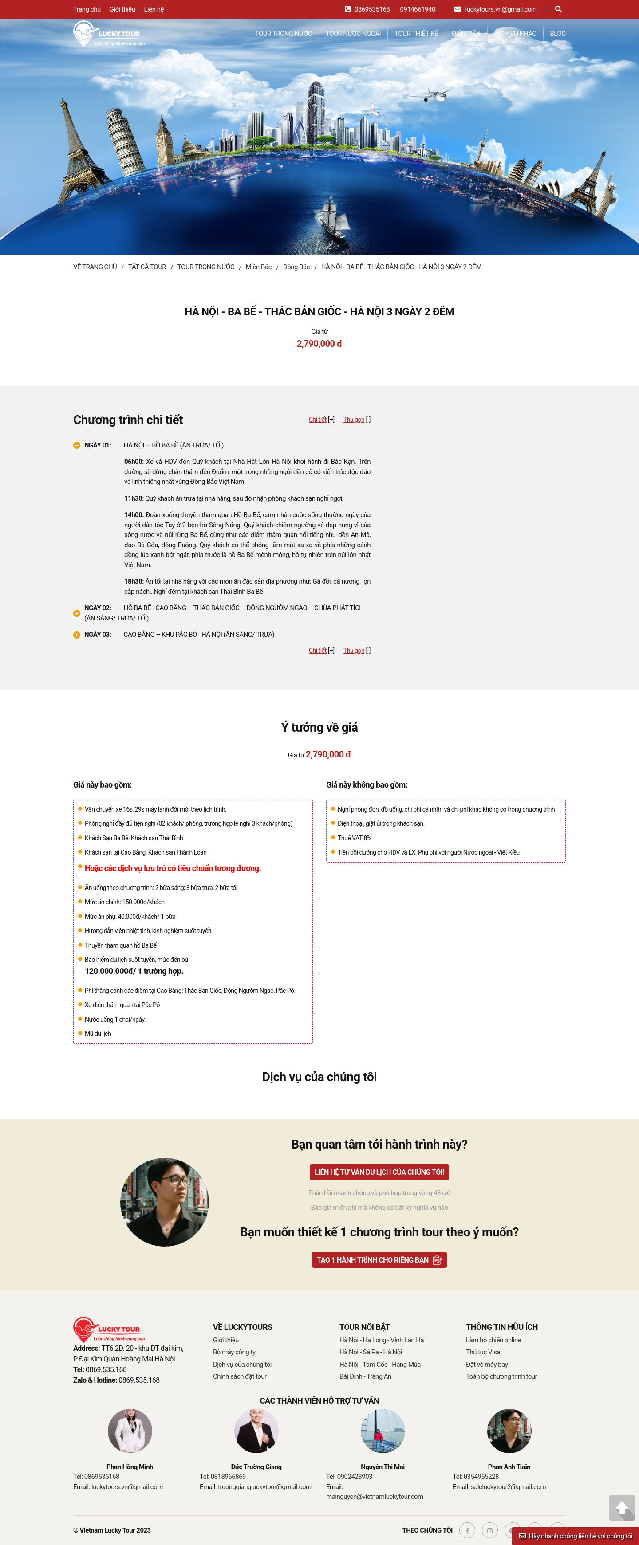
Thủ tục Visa (483, 1352)
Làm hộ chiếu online (493, 1340)
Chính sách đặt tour (240, 1376)
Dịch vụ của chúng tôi (242, 1365)
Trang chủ (87, 9)
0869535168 (372, 9)
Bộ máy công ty (234, 1352)
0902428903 (354, 1477)
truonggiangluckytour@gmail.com (265, 1487)
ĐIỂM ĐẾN (466, 34)
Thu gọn (353, 419)
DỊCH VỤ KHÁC (515, 34)
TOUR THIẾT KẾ (416, 34)
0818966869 (228, 1477)
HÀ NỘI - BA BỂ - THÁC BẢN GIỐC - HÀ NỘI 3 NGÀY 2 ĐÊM (401, 267)
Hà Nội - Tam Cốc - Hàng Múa (380, 1365)
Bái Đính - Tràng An (365, 1376)
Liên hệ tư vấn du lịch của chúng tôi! (379, 1172)
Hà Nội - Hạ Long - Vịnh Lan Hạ (381, 1340)
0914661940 (417, 9)
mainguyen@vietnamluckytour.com (374, 1497)
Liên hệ (154, 9)
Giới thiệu (122, 9)
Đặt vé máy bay (487, 1365)
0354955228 (481, 1477)
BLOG (558, 34)
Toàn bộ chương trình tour (501, 1376)
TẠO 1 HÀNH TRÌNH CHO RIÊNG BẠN (373, 1260)
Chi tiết (318, 419)
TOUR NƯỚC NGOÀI (353, 34)
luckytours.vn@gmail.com (501, 9)
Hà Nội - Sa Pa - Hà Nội (370, 1352)
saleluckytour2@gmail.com (508, 1487)
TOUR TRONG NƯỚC (283, 34)
